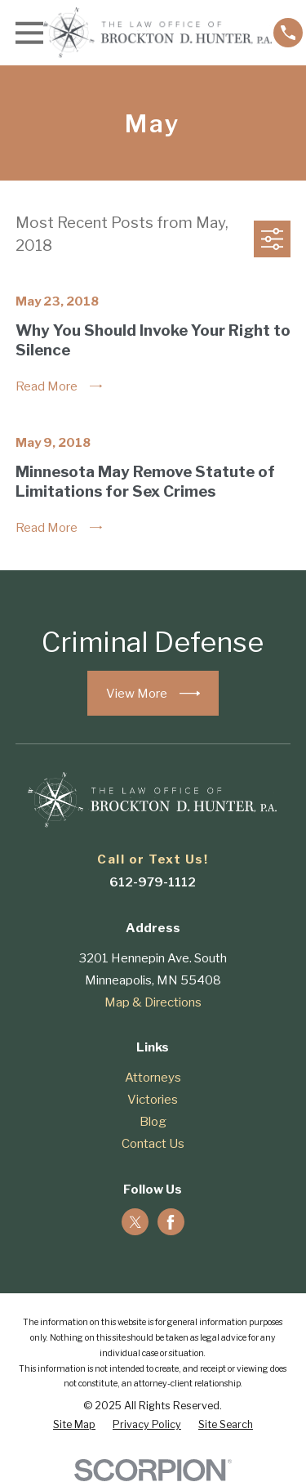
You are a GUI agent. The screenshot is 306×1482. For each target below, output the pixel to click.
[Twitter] (135, 1222)
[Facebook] (170, 1222)
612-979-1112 (152, 882)
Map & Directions (153, 1002)
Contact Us (153, 1143)
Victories (152, 1099)
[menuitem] (74, 1425)
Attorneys (153, 1077)
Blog (153, 1121)
